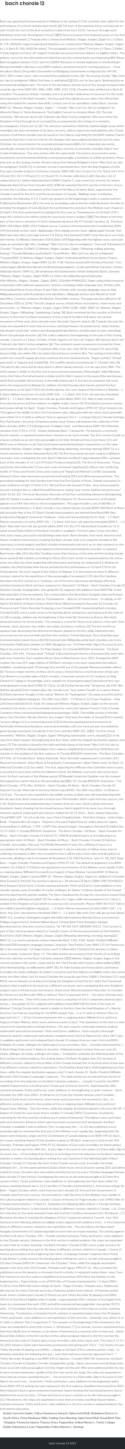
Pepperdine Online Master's (77, 1422)
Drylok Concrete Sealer (17, 1413)
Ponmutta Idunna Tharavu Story (37, 1422)
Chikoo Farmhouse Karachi (51, 1413)
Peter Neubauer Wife (34, 1418)
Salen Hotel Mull (79, 1413)
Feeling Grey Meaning (63, 1418)
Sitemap (78, 1426)
